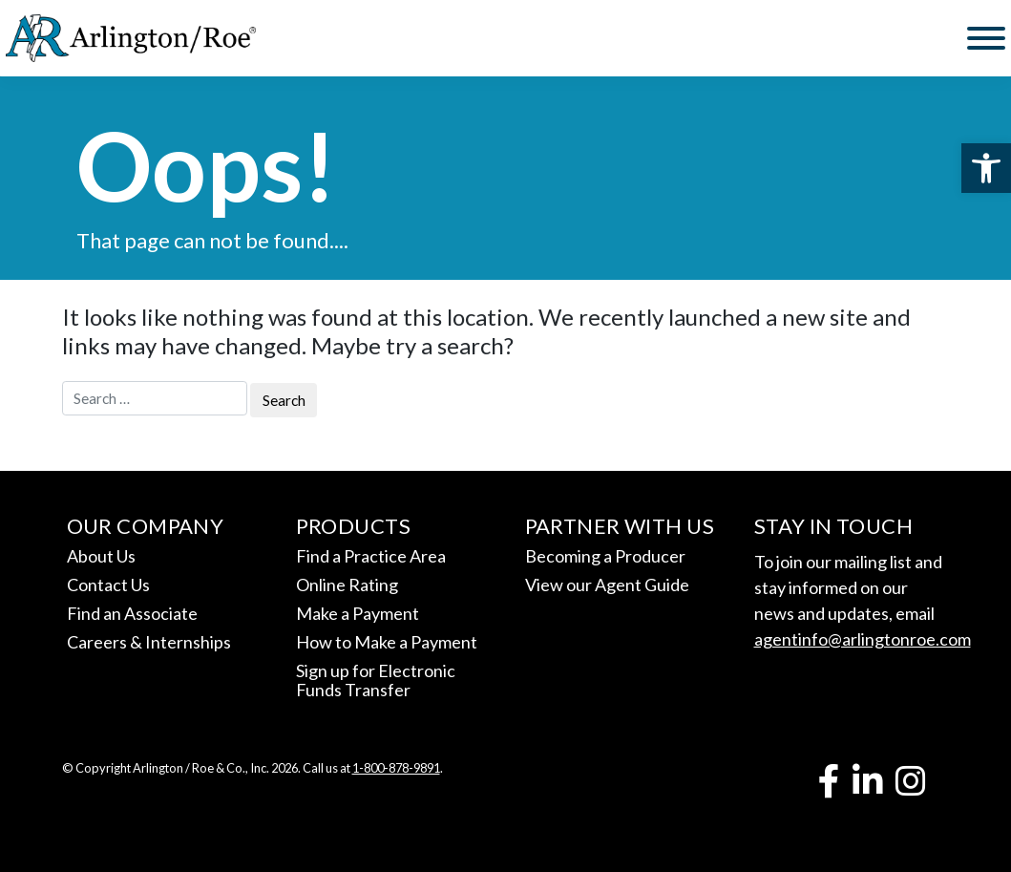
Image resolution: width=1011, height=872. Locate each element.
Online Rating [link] (347, 584)
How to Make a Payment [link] (386, 641)
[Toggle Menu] (986, 38)
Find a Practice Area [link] (371, 555)
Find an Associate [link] (132, 613)
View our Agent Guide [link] (607, 584)
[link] (986, 168)
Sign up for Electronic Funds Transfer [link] (375, 680)
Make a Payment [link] (357, 613)
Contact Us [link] (108, 584)
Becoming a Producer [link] (605, 555)
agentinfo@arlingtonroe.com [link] (862, 638)
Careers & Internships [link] (149, 641)
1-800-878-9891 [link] (396, 768)
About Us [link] (101, 555)
